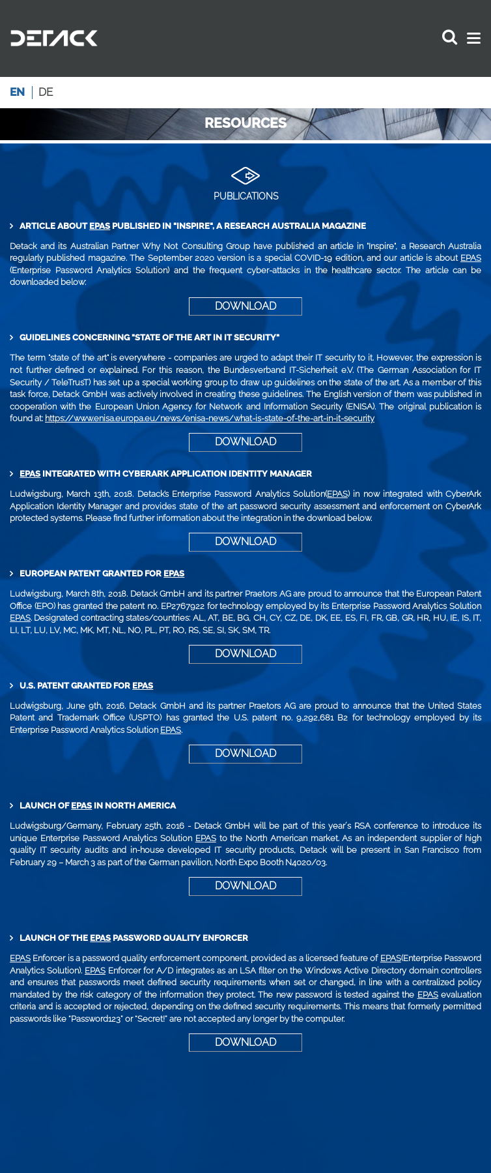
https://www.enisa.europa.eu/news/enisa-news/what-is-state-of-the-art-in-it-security (209, 418)
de (45, 92)
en (17, 92)
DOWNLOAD (245, 306)
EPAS (99, 226)
